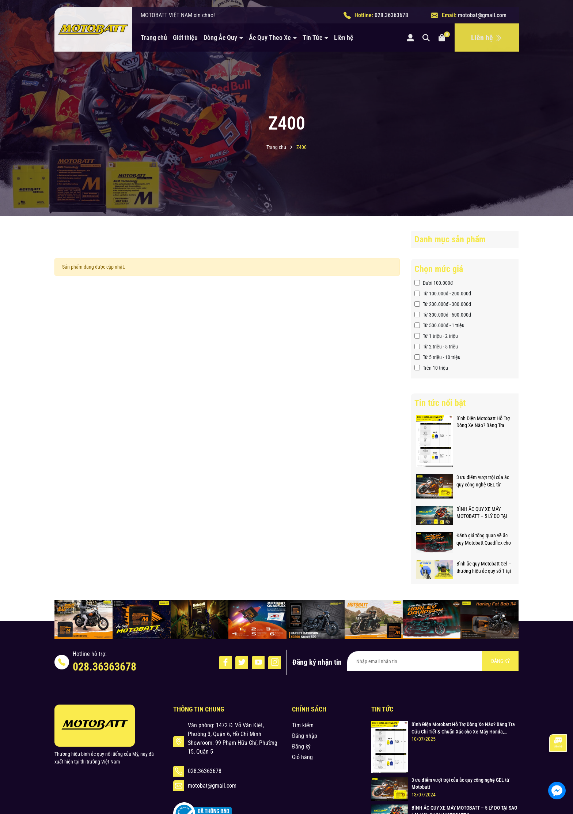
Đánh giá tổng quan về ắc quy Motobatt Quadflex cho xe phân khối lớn (483, 539)
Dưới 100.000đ (433, 283)
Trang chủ (154, 37)
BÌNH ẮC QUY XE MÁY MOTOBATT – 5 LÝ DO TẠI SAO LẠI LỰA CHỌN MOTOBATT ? (481, 513)
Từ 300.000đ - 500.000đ (442, 315)
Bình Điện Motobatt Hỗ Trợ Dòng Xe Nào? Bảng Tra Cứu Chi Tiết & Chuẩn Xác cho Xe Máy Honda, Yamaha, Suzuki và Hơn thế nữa (484, 422)
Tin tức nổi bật (440, 403)
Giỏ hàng (302, 757)
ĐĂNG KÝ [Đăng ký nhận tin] (500, 661)
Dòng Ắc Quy (221, 37)
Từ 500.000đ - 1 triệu (439, 325)
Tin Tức (313, 37)
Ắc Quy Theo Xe (270, 37)
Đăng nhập (304, 735)
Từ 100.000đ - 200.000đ (442, 293)
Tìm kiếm (303, 725)
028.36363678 (391, 15)
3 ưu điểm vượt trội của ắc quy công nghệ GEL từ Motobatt (482, 481)
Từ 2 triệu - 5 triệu (436, 347)
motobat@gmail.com (482, 15)
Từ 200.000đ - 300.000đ (442, 304)
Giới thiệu (185, 37)
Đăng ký (301, 746)
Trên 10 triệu (431, 368)
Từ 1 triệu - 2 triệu (436, 336)
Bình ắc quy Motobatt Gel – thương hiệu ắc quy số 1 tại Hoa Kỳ (483, 568)
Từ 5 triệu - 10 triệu (437, 357)
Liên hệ (343, 37)
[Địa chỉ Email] (433, 661)
